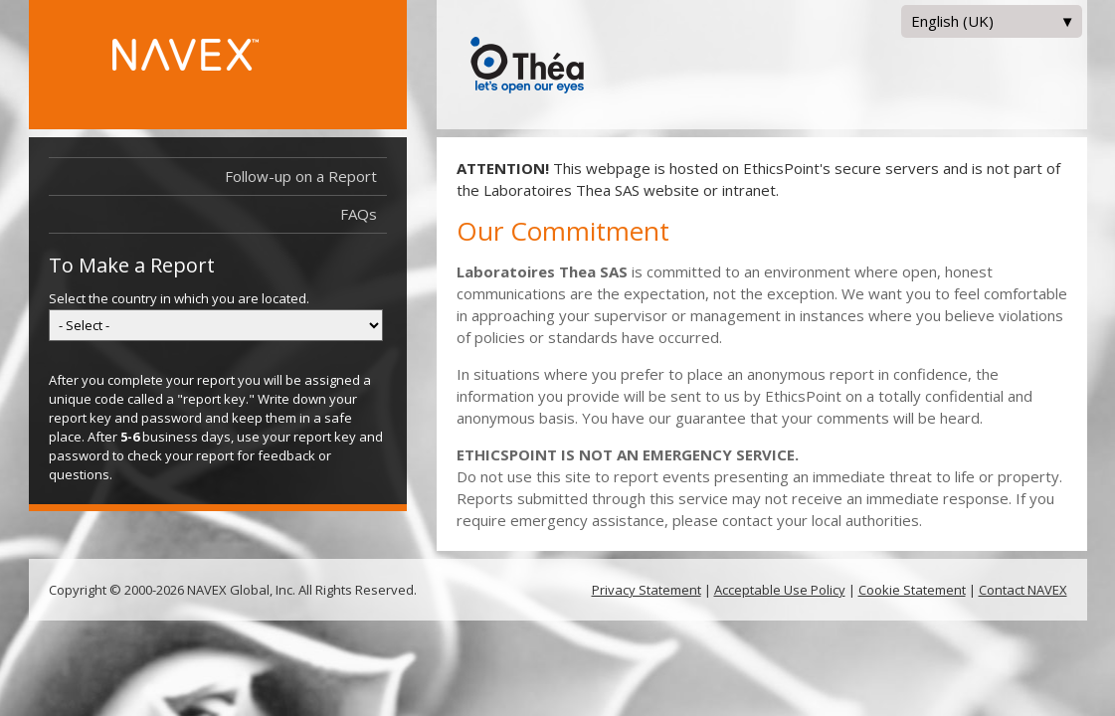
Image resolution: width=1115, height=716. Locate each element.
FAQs (358, 214)
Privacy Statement (646, 590)
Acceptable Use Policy (779, 590)
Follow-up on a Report (306, 176)
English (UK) (991, 24)
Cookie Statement (912, 590)
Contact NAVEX (1023, 590)
